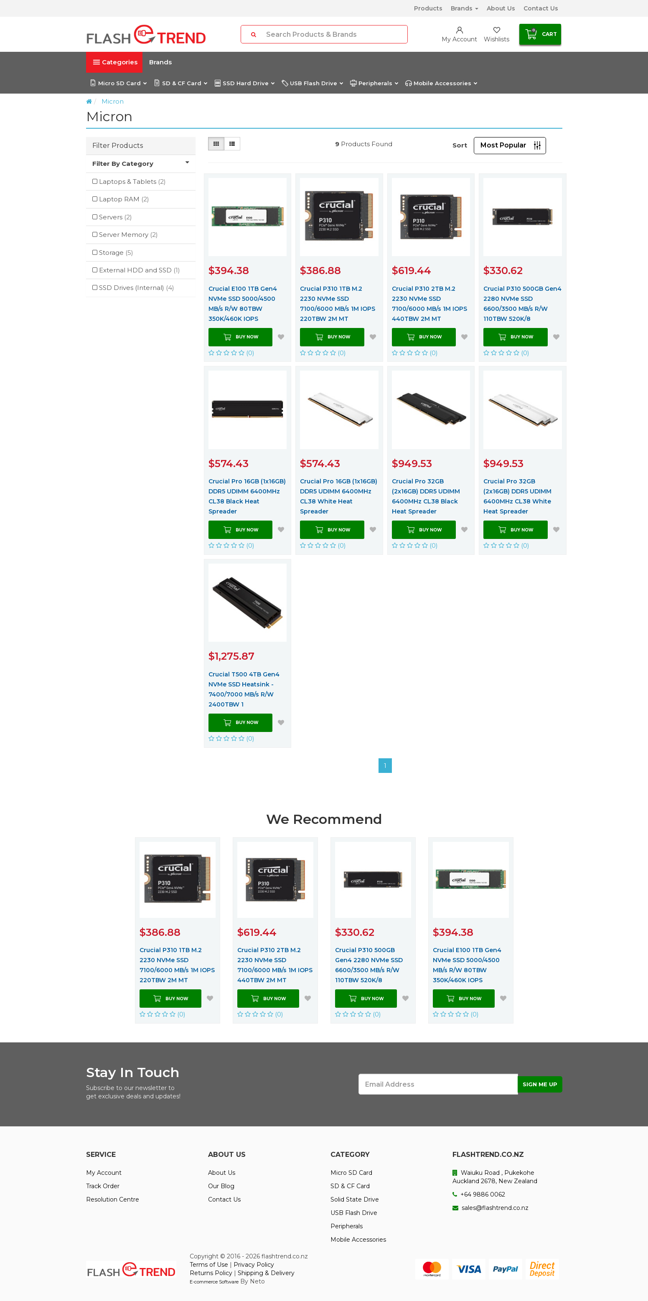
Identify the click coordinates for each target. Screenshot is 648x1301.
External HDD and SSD (139, 270)
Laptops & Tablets (132, 181)
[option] (177, 930)
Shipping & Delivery (266, 1273)
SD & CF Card (180, 83)
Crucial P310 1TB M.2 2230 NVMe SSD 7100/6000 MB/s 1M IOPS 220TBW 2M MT (337, 304)
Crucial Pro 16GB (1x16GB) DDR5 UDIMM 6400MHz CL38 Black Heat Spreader (247, 496)
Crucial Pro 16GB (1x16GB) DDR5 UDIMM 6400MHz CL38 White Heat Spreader (338, 496)
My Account (104, 1172)
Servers (115, 217)
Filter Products (117, 146)
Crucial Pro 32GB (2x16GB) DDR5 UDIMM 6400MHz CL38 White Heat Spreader (517, 496)
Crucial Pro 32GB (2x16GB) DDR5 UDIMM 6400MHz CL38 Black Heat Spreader (426, 496)
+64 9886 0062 (478, 1194)
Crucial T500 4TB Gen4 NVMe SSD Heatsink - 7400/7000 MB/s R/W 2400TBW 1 (244, 689)
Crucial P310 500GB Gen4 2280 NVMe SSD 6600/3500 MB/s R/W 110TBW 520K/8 (522, 304)
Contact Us (540, 8)
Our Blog (221, 1186)
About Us (501, 8)
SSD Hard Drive (244, 83)
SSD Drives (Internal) (136, 288)
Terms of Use (209, 1264)
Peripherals (373, 83)
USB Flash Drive (312, 83)
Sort (459, 145)
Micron (113, 101)
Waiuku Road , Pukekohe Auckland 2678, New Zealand (494, 1177)
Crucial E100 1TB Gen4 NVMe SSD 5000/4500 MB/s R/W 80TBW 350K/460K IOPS (242, 304)
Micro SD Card (118, 83)
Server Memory (128, 235)
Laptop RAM (124, 199)
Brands (464, 8)
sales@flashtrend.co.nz (490, 1208)
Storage (116, 253)
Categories (115, 62)
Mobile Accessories (441, 83)
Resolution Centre (112, 1199)
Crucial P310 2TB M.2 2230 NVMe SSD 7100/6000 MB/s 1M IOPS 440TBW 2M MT (429, 304)
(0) (231, 353)
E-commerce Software (214, 1282)
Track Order (102, 1186)
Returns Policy (211, 1273)
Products (428, 8)
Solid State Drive (354, 1199)
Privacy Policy (254, 1264)
